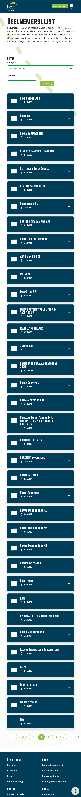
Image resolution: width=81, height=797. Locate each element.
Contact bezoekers (17, 766)
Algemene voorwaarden (56, 789)
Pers (9, 747)
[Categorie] (40, 68)
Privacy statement (50, 793)
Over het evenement (52, 736)
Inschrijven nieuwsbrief (54, 753)
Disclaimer (37, 789)
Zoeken (11, 76)
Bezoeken (12, 736)
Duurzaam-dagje (15, 753)
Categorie (12, 62)
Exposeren (12, 742)
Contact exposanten (17, 771)
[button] (40, 101)
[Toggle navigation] (71, 6)
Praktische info (50, 742)
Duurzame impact (51, 747)
